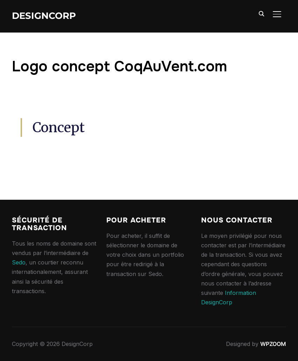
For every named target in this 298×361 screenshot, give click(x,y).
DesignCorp (44, 15)
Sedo (19, 262)
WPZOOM (273, 343)
